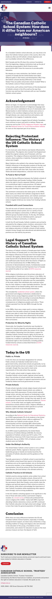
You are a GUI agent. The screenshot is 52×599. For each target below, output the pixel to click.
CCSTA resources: (35, 269)
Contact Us (38, 1)
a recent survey (19, 498)
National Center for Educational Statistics (31, 415)
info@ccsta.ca (5, 583)
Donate (47, 1)
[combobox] (8, 2)
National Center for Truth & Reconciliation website (28, 126)
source (8, 271)
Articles (26, 38)
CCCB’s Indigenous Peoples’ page (32, 124)
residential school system (26, 292)
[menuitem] (29, 2)
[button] (49, 8)
